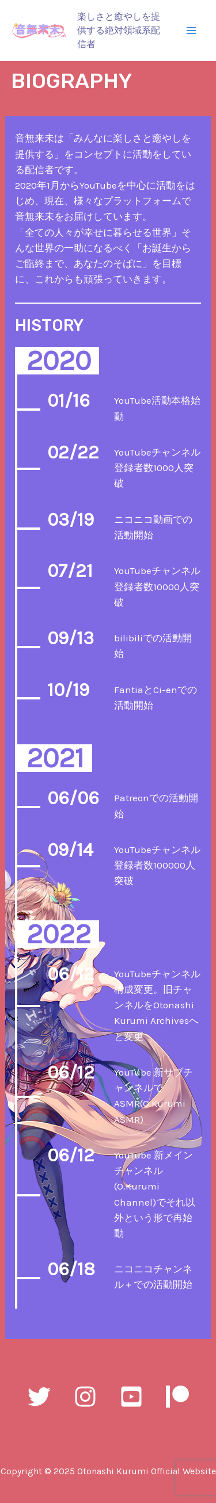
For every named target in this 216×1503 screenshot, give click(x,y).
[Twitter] (39, 1396)
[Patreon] (177, 1396)
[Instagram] (85, 1396)
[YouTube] (131, 1396)
